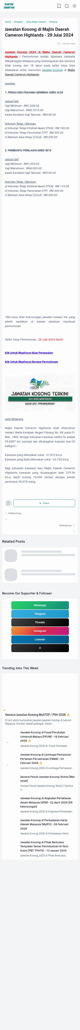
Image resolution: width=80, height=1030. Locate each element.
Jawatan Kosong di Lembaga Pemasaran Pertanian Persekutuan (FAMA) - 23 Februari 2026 (48, 877)
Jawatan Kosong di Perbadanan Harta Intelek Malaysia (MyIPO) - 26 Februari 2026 (48, 954)
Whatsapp (40, 704)
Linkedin (40, 738)
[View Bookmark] (58, 6)
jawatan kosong (34, 90)
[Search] (66, 6)
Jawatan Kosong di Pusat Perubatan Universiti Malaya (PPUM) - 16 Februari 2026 (43, 851)
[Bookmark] (9, 593)
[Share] (45, 592)
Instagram (40, 730)
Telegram (39, 713)
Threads (40, 721)
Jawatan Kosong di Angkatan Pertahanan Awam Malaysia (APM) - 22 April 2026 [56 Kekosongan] (48, 928)
